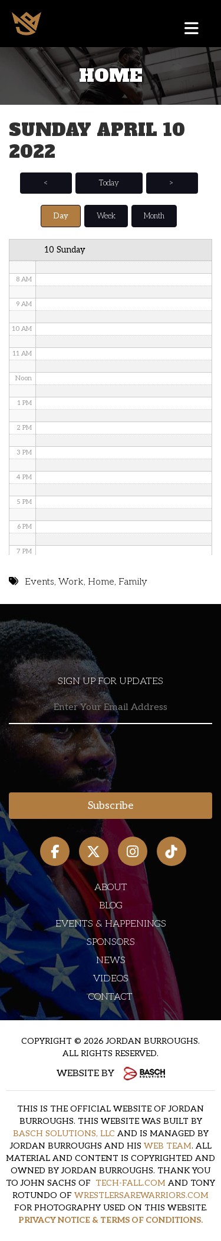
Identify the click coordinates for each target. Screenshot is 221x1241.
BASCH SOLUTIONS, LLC (64, 1134)
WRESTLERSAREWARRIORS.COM (141, 1195)
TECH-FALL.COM (130, 1183)
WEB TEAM (168, 1146)
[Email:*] (110, 708)
